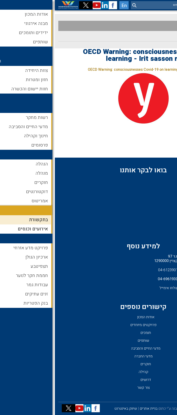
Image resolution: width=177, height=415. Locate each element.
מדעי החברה (89, 356)
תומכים (91, 333)
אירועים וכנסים (159, 36)
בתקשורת (163, 26)
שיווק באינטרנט (70, 408)
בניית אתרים (94, 408)
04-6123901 (113, 270)
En (69, 5)
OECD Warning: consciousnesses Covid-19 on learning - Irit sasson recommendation (103, 69)
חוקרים (91, 364)
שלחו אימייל (114, 288)
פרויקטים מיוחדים (88, 325)
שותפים (88, 340)
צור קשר (88, 387)
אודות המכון (91, 317)
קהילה (88, 372)
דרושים (91, 380)
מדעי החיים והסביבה (91, 348)
